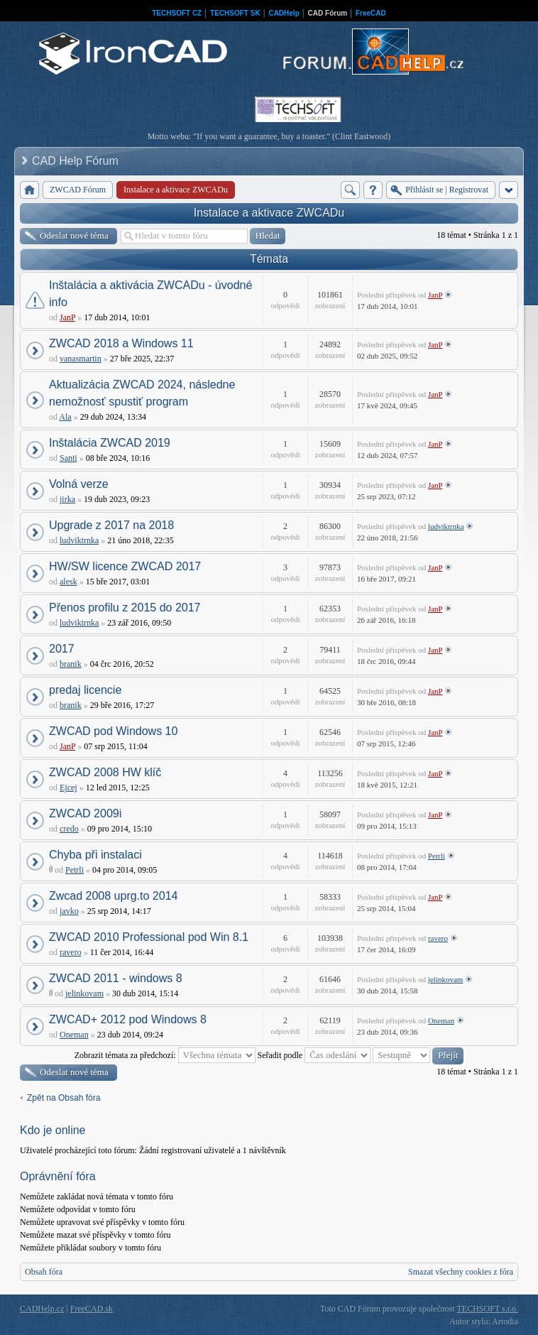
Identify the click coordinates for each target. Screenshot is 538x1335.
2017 (62, 649)
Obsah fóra (43, 1272)
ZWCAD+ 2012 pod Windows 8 (128, 1019)
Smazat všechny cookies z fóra (460, 1272)
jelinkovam (84, 993)
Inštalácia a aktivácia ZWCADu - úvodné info (150, 293)
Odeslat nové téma (74, 235)
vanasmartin (80, 359)
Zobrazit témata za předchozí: (165, 1055)
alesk (68, 582)
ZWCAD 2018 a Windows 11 (121, 343)
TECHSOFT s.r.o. (487, 1309)
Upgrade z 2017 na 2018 (111, 525)
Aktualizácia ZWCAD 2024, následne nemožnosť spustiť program (142, 393)
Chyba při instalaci (95, 855)
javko (69, 911)
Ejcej (68, 787)
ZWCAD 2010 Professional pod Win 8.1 (148, 937)
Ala (65, 417)
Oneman (74, 1035)
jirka (67, 499)
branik (71, 664)
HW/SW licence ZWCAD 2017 (125, 566)
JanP (67, 317)
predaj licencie (85, 690)
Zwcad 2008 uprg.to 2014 (113, 896)
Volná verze (79, 484)
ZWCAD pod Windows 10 (113, 731)
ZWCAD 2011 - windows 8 (115, 978)
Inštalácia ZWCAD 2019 (109, 443)
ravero (71, 952)
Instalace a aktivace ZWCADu (269, 213)
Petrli (74, 870)
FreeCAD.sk (91, 1309)
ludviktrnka (79, 540)
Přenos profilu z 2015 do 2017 (124, 607)
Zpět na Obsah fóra (63, 1098)
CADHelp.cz (42, 1309)
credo (69, 829)
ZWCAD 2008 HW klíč (105, 772)
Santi (68, 458)
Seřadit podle (314, 1055)
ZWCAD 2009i (85, 813)
